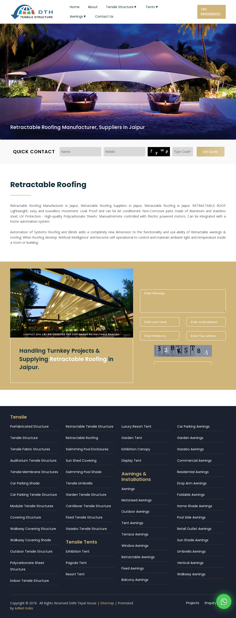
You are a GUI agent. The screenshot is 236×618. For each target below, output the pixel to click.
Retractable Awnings (138, 557)
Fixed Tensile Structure (84, 517)
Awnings (78, 16)
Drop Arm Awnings (192, 483)
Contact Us (104, 16)
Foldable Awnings (191, 494)
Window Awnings (134, 545)
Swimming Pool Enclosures (87, 449)
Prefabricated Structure (29, 426)
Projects (192, 603)
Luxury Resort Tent (136, 426)
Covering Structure (25, 517)
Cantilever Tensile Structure (88, 506)
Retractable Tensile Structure (89, 426)
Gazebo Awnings (190, 449)
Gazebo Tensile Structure (86, 528)
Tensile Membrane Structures (34, 472)
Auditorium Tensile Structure (33, 460)
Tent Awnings (132, 523)
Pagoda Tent (76, 562)
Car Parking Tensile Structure (33, 494)
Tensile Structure (121, 7)
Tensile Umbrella (79, 483)
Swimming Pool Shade (84, 472)
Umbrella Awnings (191, 551)
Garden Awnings (190, 437)
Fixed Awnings (132, 568)
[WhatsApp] (223, 602)
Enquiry (210, 603)
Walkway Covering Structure (33, 528)
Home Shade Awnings (194, 506)
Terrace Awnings (134, 534)
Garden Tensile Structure (86, 494)
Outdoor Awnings (135, 511)
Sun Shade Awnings (192, 540)
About (93, 7)
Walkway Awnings (191, 574)
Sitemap (107, 603)
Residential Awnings (193, 472)
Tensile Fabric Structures (30, 449)
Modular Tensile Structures (31, 506)
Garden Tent (131, 437)
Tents (152, 7)
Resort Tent (75, 574)
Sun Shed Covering (81, 460)
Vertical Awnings (190, 562)
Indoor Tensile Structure (29, 580)
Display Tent (131, 460)
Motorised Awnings (136, 500)
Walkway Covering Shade (30, 540)
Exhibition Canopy (135, 449)
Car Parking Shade (25, 483)
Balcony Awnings (134, 579)
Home (75, 7)
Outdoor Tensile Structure (31, 551)
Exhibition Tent (77, 551)
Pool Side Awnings (191, 517)
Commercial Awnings (194, 460)
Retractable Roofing (82, 437)
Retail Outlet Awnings (194, 528)
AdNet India (24, 608)
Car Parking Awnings (193, 426)
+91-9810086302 (210, 11)
